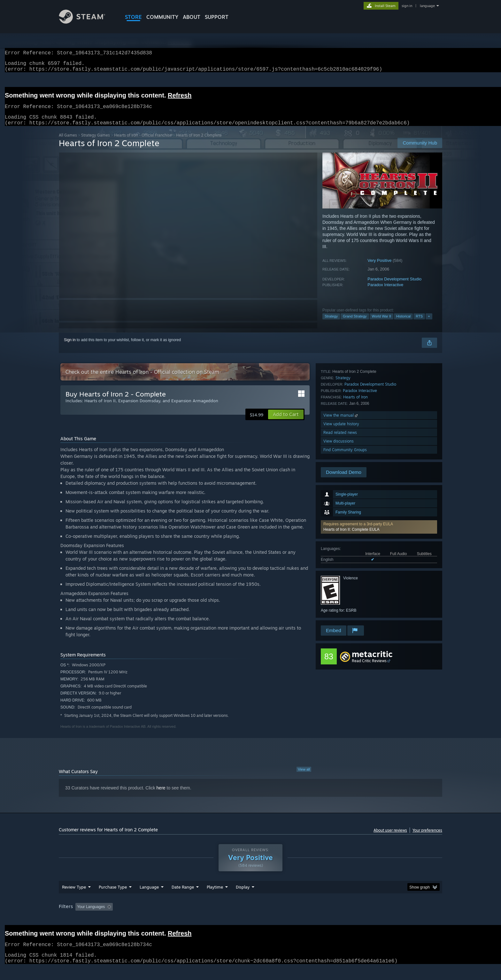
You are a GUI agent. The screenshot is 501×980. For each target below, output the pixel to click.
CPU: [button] (337, 919)
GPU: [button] (358, 919)
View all (304, 777)
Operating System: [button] (304, 919)
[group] (250, 919)
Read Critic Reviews (369, 668)
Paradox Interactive (385, 292)
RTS (419, 324)
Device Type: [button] (386, 919)
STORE (133, 17)
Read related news (340, 598)
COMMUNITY (162, 17)
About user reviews (390, 837)
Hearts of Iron (355, 563)
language (427, 6)
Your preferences (427, 837)
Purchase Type (113, 899)
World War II (381, 324)
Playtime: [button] (205, 919)
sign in (407, 6)
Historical (403, 324)
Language (149, 899)
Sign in (70, 347)
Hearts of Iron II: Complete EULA (351, 438)
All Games (68, 142)
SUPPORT (216, 17)
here (161, 795)
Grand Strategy (355, 324)
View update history (341, 589)
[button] (379, 436)
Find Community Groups (345, 615)
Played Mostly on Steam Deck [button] (250, 919)
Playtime (215, 899)
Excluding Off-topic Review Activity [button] (155, 919)
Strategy (331, 324)
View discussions (338, 607)
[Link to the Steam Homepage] (87, 22)
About (191, 17)
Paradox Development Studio (394, 286)
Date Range (183, 899)
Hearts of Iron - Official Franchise (143, 142)
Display (243, 899)
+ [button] (429, 324)
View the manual (341, 581)
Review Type (74, 899)
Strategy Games (95, 142)
